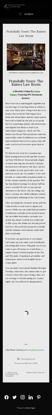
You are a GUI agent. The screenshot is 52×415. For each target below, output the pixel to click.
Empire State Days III (36, 372)
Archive (26, 14)
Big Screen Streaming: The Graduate (12, 374)
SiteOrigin (30, 408)
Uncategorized (28, 359)
